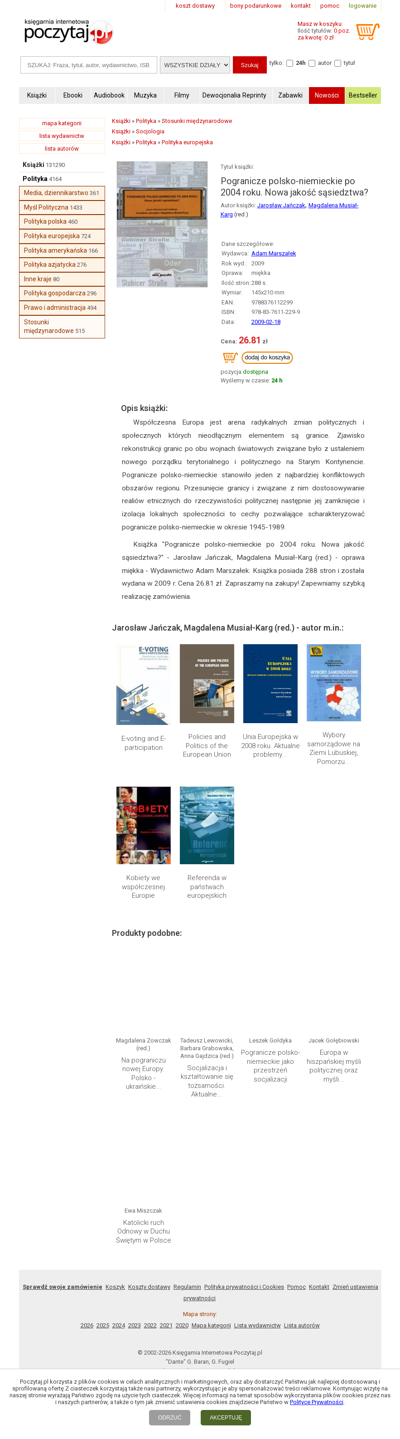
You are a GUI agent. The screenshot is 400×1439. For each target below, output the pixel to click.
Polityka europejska (52, 236)
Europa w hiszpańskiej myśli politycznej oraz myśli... (334, 1065)
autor (325, 62)
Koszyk (115, 1286)
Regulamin (187, 1286)
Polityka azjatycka (50, 264)
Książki (33, 164)
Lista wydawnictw (257, 1325)
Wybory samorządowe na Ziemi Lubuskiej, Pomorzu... (333, 748)
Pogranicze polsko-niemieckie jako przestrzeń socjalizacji (270, 1065)
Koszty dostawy (149, 1286)
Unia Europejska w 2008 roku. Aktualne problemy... (270, 746)
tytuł (349, 62)
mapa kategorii (62, 123)
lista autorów (62, 148)
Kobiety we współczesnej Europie (143, 887)
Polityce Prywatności (316, 1402)
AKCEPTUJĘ (226, 1418)
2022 (150, 1325)
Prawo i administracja (55, 307)
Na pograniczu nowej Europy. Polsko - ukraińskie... (143, 1073)
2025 (102, 1325)
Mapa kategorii (211, 1325)
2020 (182, 1325)
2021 (166, 1325)
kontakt (301, 5)
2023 (134, 1325)
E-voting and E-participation (143, 743)
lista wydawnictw (61, 135)
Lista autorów (302, 1325)
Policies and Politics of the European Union (207, 746)
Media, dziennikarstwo (56, 192)
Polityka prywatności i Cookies (244, 1286)
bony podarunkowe (255, 5)
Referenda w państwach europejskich (207, 887)
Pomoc (296, 1286)
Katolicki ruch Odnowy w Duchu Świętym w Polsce (143, 1231)
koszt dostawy (195, 5)
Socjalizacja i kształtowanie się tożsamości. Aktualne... (207, 1081)
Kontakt (319, 1286)
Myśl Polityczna (46, 207)
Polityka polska (45, 221)
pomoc (329, 5)
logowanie (362, 5)
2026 (87, 1325)
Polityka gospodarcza (55, 293)
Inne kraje (38, 279)
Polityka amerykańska (55, 250)
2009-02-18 (265, 321)
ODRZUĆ (169, 1418)
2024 (118, 1325)
